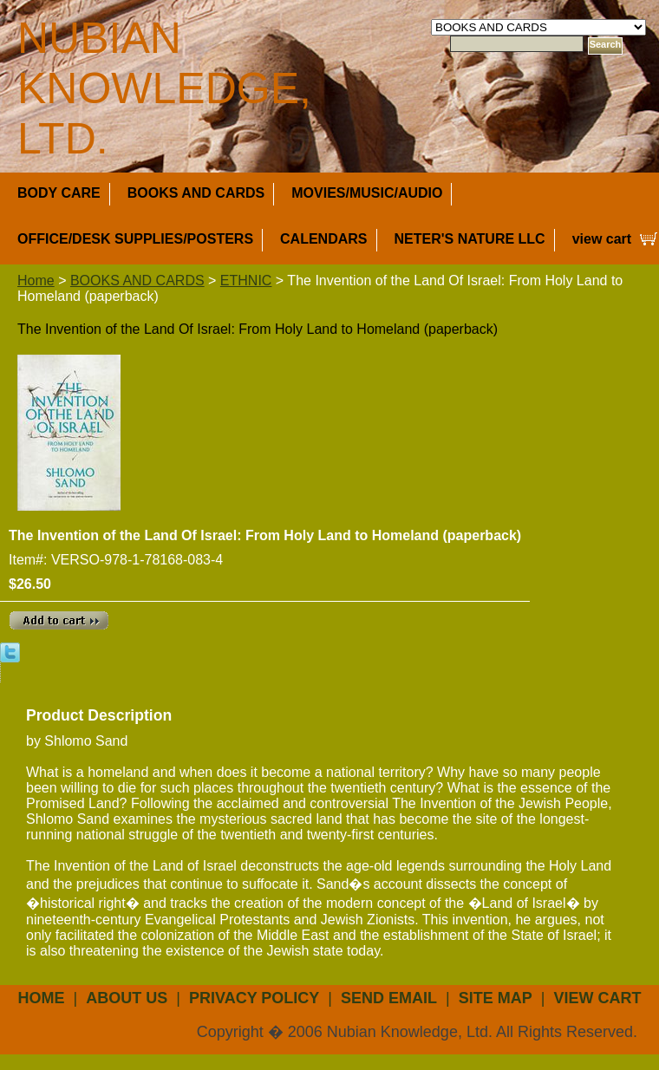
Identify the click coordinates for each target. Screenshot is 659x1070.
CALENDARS (323, 239)
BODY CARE (59, 193)
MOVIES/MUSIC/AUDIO (366, 193)
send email (389, 998)
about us (126, 998)
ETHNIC (246, 280)
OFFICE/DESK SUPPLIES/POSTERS (135, 239)
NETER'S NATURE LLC (470, 239)
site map (495, 998)
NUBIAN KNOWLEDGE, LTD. (164, 88)
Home (36, 280)
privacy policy (254, 998)
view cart (601, 239)
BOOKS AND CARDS (196, 193)
